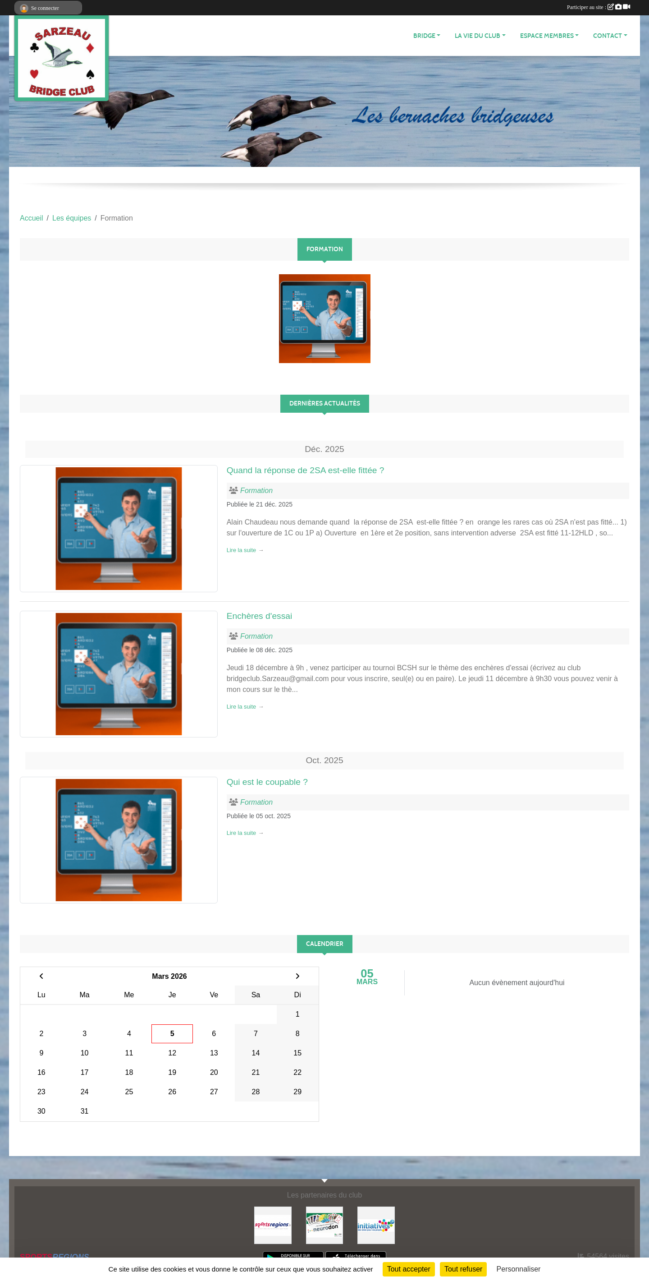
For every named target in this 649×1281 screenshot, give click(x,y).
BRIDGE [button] (424, 36)
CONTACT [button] (607, 36)
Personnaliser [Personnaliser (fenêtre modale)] (519, 1269)
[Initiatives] (376, 1225)
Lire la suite (241, 550)
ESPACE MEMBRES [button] (547, 36)
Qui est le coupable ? (267, 782)
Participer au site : (598, 7)
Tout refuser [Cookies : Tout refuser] (463, 1269)
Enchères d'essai (260, 616)
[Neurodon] (324, 1225)
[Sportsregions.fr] (273, 1225)
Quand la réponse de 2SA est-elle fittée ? (305, 470)
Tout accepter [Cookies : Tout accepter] (408, 1269)
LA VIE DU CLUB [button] (477, 36)
